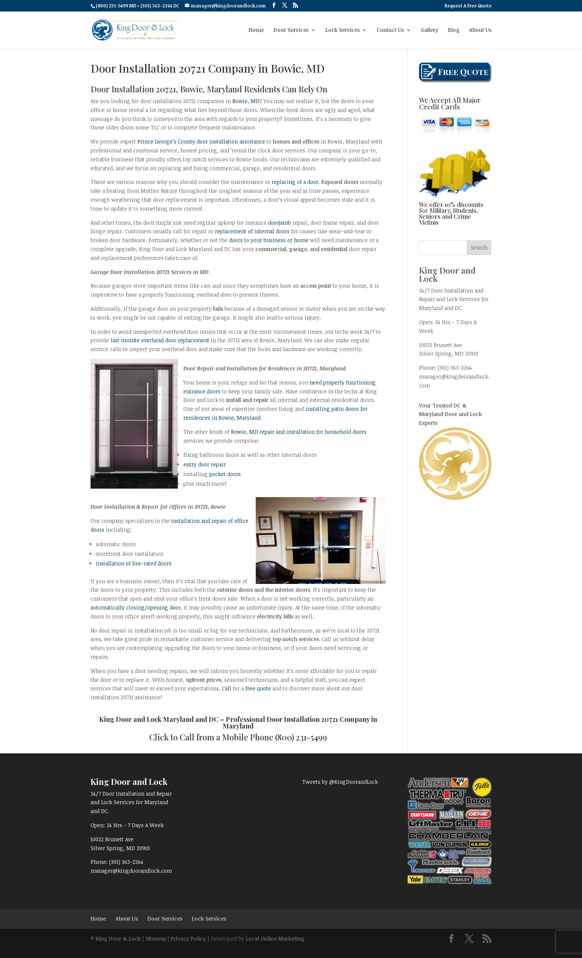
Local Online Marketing (275, 938)
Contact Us (390, 30)
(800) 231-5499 (301, 737)
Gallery (429, 30)
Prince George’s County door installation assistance (201, 141)
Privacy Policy (188, 938)
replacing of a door (295, 181)
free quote (258, 688)
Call (226, 688)
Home (256, 30)
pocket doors (225, 474)
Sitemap (156, 938)
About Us (480, 30)
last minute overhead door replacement (160, 340)
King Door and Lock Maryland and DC (159, 719)
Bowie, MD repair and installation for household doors (298, 431)
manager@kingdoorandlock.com (131, 870)
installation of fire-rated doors (133, 563)
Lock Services (343, 30)
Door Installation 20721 (302, 719)
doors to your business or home (268, 240)
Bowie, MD (245, 101)
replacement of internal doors (252, 231)
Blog (454, 30)
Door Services (291, 30)
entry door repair (204, 464)
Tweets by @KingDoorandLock (340, 781)
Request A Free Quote (468, 6)
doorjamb (279, 222)
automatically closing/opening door (136, 607)
